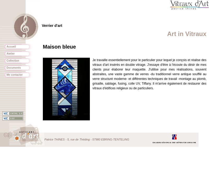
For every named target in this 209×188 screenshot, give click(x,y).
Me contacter (15, 74)
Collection (13, 60)
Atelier (11, 53)
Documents (14, 67)
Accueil (11, 46)
